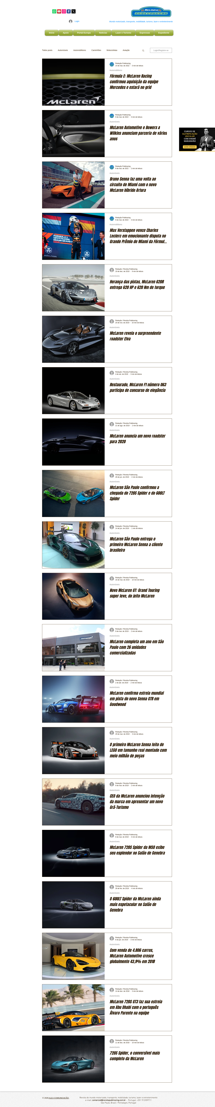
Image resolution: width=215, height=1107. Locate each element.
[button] (143, 50)
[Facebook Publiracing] (69, 11)
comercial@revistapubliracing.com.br (109, 1100)
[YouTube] (59, 11)
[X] (73, 11)
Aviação (126, 50)
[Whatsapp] (54, 11)
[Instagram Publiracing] (64, 11)
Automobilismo (79, 50)
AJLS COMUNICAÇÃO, (59, 1098)
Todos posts (47, 50)
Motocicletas (112, 50)
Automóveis (63, 50)
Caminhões (96, 50)
